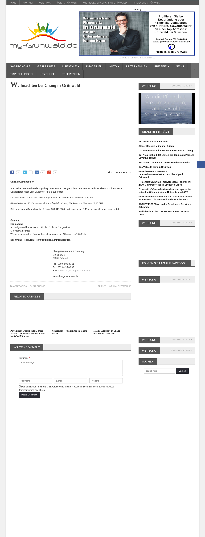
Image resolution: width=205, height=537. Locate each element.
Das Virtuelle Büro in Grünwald (155, 167)
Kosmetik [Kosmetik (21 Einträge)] (57, 459)
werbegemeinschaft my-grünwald (105, 2)
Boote (77, 433)
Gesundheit (46, 66)
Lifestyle (78, 468)
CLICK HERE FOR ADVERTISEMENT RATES (137, 58)
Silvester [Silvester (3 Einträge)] (16, 486)
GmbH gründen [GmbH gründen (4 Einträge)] (45, 454)
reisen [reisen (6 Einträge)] (26, 481)
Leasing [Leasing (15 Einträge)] (42, 465)
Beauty (77, 431)
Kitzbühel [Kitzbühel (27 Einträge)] (43, 459)
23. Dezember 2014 (119, 172)
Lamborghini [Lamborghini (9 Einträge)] (28, 465)
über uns (45, 2)
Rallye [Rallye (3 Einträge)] (15, 481)
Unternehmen (136, 66)
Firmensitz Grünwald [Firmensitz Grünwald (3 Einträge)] (21, 449)
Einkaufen (79, 436)
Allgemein (79, 422)
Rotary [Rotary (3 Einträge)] (37, 481)
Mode (77, 471)
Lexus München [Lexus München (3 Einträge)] (19, 470)
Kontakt (28, 2)
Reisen (77, 477)
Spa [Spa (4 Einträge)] (35, 486)
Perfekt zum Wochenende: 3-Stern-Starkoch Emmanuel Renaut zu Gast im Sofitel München (27, 334)
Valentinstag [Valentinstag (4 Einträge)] (47, 486)
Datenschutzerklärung (185, 534)
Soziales (78, 480)
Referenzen (71, 74)
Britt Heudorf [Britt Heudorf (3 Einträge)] (52, 428)
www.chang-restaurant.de (65, 276)
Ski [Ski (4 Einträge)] (26, 486)
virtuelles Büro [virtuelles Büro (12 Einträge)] (18, 491)
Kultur (77, 465)
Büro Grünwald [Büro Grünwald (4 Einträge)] (19, 433)
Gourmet (78, 457)
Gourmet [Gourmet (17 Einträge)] (16, 459)
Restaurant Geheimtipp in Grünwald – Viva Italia (164, 162)
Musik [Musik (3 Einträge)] (34, 470)
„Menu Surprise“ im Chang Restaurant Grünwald (106, 332)
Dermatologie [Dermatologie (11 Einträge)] (18, 438)
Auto (76, 428)
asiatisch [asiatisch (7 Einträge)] (16, 428)
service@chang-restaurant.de (75, 270)
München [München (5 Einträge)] (46, 470)
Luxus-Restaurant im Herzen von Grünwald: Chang (166, 150)
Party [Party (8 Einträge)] (14, 475)
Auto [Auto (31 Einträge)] (27, 428)
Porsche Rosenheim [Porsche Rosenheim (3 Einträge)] (31, 475)
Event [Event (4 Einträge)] (32, 438)
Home (13, 2)
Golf (76, 454)
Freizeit (78, 448)
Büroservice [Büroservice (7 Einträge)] (52, 433)
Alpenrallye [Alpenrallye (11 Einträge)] (33, 422)
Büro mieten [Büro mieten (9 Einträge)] (36, 433)
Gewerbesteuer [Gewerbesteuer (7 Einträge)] (43, 449)
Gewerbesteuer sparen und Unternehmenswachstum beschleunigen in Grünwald (161, 174)
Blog (149, 534)
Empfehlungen (21, 74)
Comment (24, 358)
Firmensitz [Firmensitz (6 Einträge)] (41, 444)
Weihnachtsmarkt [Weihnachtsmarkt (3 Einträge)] (38, 491)
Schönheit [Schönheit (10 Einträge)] (49, 481)
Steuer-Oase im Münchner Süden (156, 146)
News (180, 66)
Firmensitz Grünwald (146, 2)
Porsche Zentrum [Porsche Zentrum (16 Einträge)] (54, 475)
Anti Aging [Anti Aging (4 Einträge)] (48, 422)
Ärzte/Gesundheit (83, 425)
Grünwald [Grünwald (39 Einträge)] (29, 459)
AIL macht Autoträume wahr (153, 141)
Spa (76, 483)
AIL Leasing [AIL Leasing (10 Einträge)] (17, 422)
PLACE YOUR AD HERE (181, 86)
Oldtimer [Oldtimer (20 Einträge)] (60, 470)
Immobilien (94, 66)
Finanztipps (80, 445)
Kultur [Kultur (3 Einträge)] (14, 465)
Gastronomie (20, 66)
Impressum (168, 534)
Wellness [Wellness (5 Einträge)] (55, 491)
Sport (77, 486)
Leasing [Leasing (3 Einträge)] (55, 465)
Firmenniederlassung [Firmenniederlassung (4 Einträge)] (21, 444)
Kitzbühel (47, 74)
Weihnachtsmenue (120, 286)
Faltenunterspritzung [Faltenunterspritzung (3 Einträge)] (49, 438)
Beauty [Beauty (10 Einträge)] (38, 428)
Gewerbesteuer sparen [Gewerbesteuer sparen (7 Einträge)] (22, 454)
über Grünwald (67, 2)
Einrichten (79, 439)
